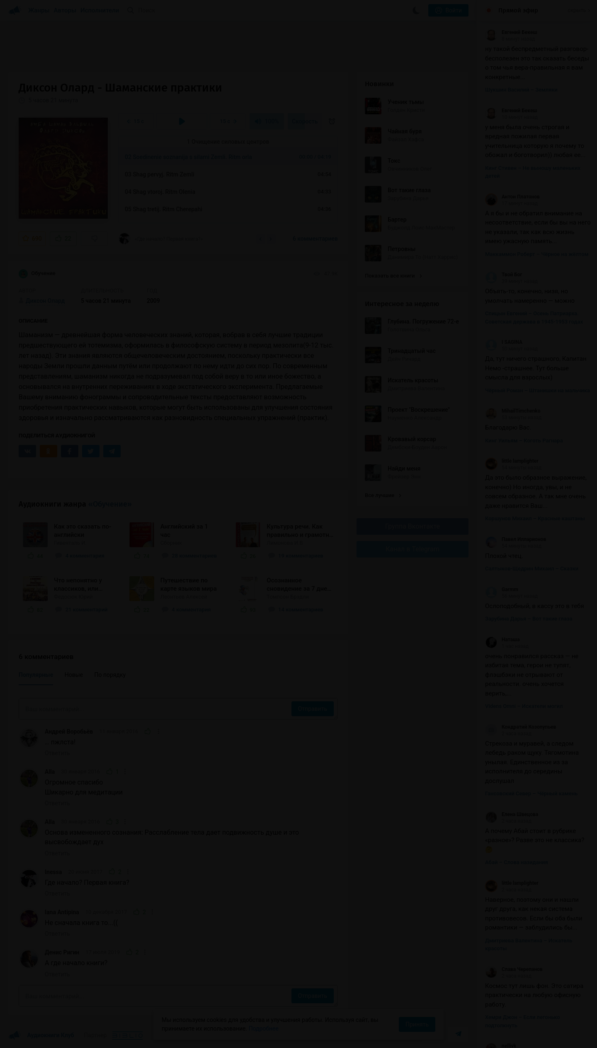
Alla (50, 771)
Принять (417, 1024)
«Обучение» (110, 504)
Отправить (312, 708)
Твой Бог (503, 274)
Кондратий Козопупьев (520, 727)
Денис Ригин (62, 952)
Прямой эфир (518, 10)
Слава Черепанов (514, 969)
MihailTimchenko (513, 411)
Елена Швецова (511, 814)
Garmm (501, 589)
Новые (74, 674)
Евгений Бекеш (511, 32)
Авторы (65, 10)
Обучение (37, 273)
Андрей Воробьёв (69, 731)
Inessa (53, 872)
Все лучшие (383, 495)
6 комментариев (315, 238)
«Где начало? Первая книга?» (160, 238)
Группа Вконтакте (412, 526)
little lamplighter (512, 461)
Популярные (36, 674)
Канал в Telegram (412, 549)
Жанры (39, 10)
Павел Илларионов (515, 539)
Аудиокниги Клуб (41, 1035)
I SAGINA (503, 342)
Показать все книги (393, 276)
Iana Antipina (62, 912)
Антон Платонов (512, 196)
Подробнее (264, 1028)
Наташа (502, 639)
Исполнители (99, 10)
